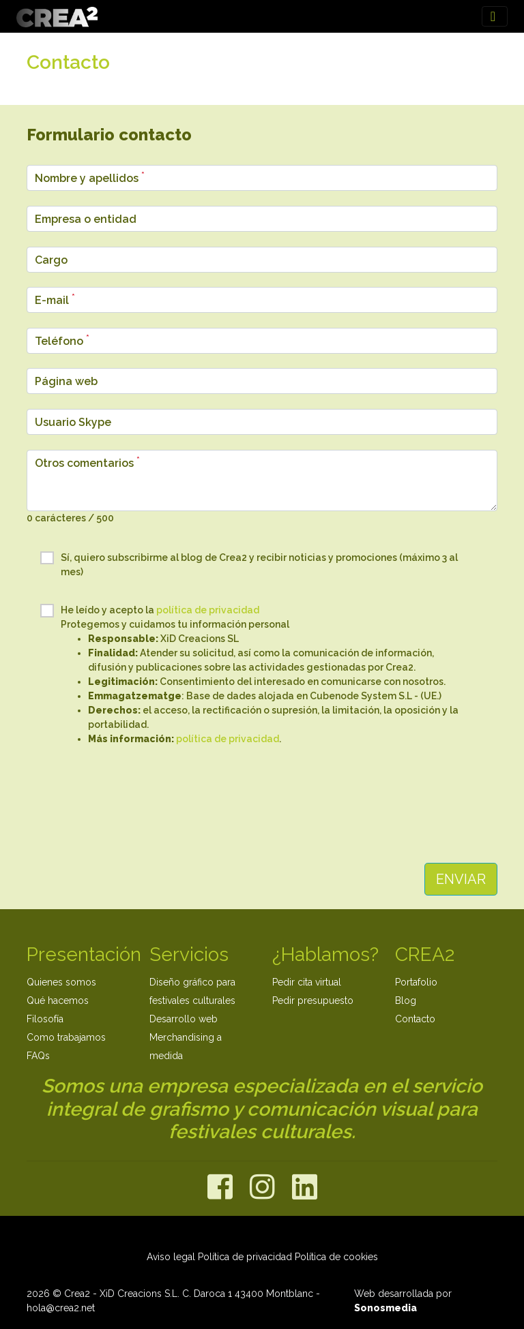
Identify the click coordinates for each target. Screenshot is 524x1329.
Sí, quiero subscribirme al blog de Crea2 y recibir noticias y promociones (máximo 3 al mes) (249, 564)
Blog (405, 1000)
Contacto (415, 1018)
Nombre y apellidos (90, 177)
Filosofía (45, 1018)
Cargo (51, 260)
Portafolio (416, 982)
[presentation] (262, 803)
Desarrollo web (183, 1018)
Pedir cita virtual (306, 982)
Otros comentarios (87, 462)
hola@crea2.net (61, 1307)
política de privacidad (207, 610)
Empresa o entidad (85, 219)
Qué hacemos (58, 1000)
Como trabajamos (66, 1037)
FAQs (38, 1055)
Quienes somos (61, 982)
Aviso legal (171, 1256)
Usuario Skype (73, 422)
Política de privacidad (245, 1256)
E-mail (55, 299)
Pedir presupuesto (312, 1000)
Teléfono (62, 340)
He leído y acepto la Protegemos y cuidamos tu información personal (255, 675)
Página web (66, 381)
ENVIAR (461, 879)
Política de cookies (336, 1256)
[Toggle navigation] (495, 16)
